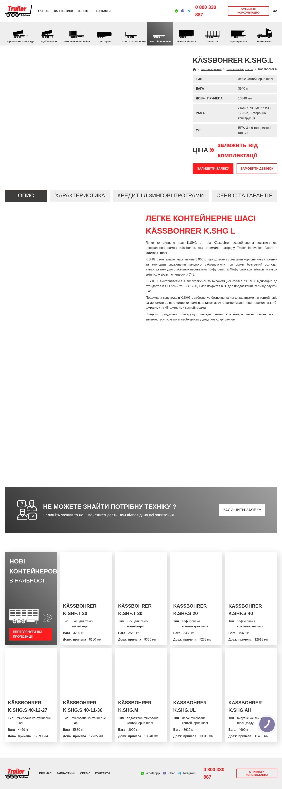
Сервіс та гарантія (244, 195)
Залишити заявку (213, 168)
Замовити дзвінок (256, 168)
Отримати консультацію (248, 11)
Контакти (103, 11)
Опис (26, 195)
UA (275, 11)
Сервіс (83, 11)
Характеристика (80, 195)
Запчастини (63, 11)
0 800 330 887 (205, 11)
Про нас (43, 11)
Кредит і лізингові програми (161, 195)
